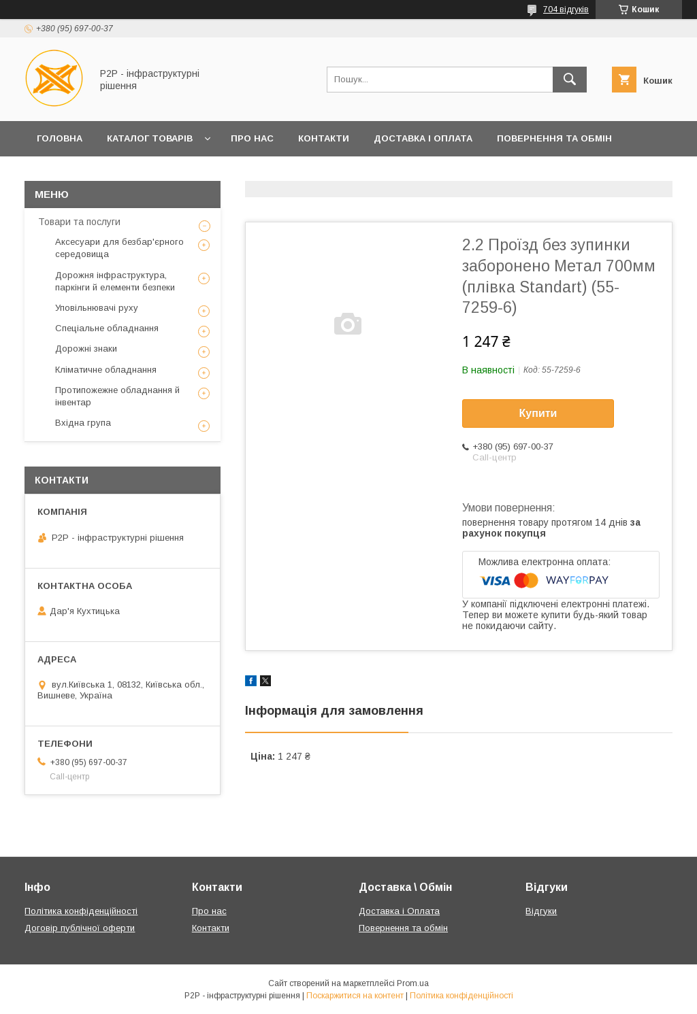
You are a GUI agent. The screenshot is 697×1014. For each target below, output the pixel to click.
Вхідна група (83, 423)
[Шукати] (570, 79)
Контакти (323, 138)
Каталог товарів (150, 138)
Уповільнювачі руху (96, 308)
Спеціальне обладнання (107, 328)
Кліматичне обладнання (106, 370)
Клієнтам (61, 174)
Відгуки (541, 911)
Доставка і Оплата (423, 138)
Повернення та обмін (554, 138)
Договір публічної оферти (80, 928)
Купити (538, 413)
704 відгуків (566, 9)
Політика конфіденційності (81, 911)
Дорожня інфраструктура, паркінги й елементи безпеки (115, 281)
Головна (59, 138)
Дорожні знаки (86, 348)
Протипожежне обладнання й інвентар (117, 396)
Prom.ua (413, 983)
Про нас (252, 138)
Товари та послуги (79, 221)
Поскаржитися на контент (355, 995)
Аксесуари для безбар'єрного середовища (119, 248)
